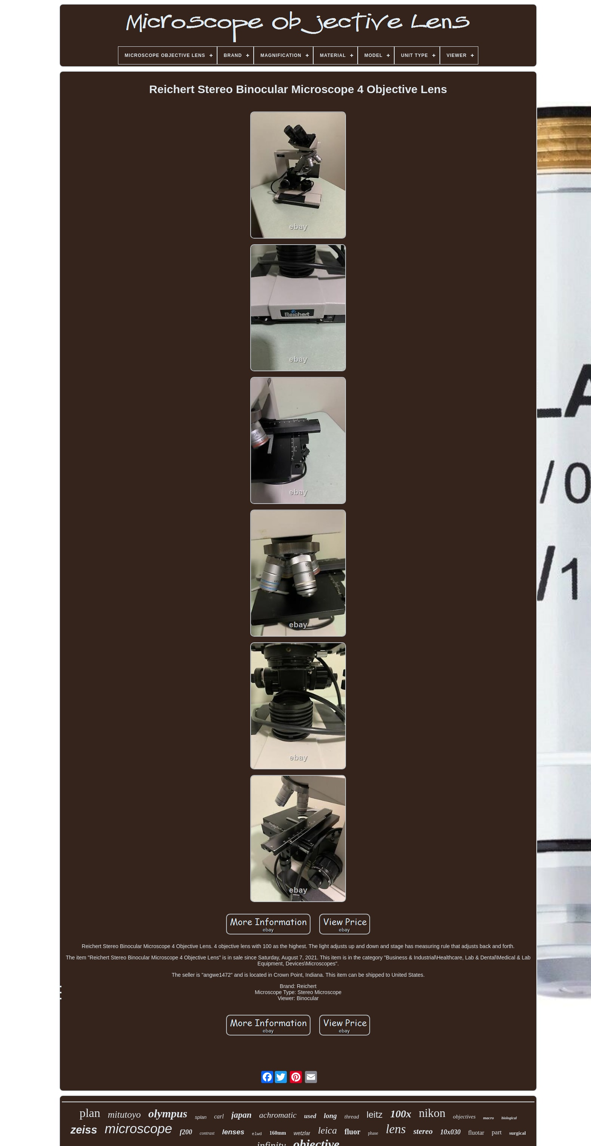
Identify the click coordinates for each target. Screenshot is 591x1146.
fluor (352, 1132)
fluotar (476, 1132)
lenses (233, 1132)
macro (488, 1117)
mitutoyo (124, 1114)
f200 (186, 1132)
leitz (374, 1114)
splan (201, 1117)
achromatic (277, 1115)
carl (219, 1116)
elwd (257, 1134)
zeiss (83, 1130)
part (497, 1132)
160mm (277, 1133)
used (310, 1116)
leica (327, 1130)
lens (396, 1129)
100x (400, 1114)
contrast (207, 1133)
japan (241, 1115)
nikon (432, 1113)
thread (351, 1117)
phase (373, 1133)
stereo (423, 1131)
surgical (517, 1133)
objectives (464, 1117)
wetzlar (302, 1133)
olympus (168, 1113)
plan (90, 1113)
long (330, 1116)
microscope (138, 1128)
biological (509, 1118)
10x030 (450, 1132)
